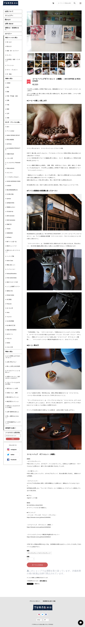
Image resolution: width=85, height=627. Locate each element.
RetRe (8, 343)
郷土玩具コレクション (13, 397)
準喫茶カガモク (11, 207)
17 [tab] (46, 71)
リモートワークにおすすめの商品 (12, 383)
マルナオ (9, 316)
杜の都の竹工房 (11, 325)
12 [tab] (61, 63)
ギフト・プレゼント (12, 69)
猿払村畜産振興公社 (12, 190)
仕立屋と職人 (10, 194)
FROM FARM (10, 295)
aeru (8, 126)
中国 (8, 104)
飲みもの (9, 46)
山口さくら (10, 334)
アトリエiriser (10, 131)
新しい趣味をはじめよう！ (12, 416)
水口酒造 (9, 299)
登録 (13, 439)
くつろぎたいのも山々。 (13, 177)
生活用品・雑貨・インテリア (12, 60)
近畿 (8, 100)
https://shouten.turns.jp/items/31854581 (39, 517)
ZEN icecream (10, 215)
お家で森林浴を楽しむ (13, 411)
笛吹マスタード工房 (12, 282)
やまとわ (9, 338)
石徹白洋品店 (10, 154)
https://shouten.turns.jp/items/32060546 (39, 527)
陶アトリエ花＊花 (11, 241)
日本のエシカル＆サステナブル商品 (12, 406)
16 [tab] (38, 71)
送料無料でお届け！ (10, 428)
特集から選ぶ (9, 351)
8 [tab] (30, 63)
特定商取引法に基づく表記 (49, 601)
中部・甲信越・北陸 (12, 96)
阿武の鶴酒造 (10, 139)
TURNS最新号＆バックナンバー (13, 422)
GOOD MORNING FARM (13, 181)
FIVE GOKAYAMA (12, 278)
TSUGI (8, 228)
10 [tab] (46, 63)
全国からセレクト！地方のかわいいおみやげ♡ (12, 377)
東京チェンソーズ (11, 246)
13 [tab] (69, 63)
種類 (28, 550)
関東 (8, 91)
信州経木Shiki (10, 203)
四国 (8, 109)
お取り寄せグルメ (11, 362)
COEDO (9, 185)
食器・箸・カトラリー (13, 50)
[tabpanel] (54, 31)
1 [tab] (30, 56)
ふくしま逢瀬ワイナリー (13, 286)
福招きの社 (10, 291)
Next (80, 31)
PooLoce (9, 303)
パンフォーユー (11, 269)
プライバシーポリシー (35, 601)
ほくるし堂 (10, 308)
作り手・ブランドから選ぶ (12, 122)
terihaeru (9, 237)
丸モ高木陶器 (10, 321)
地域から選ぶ (9, 78)
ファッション (10, 65)
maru (8, 312)
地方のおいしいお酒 (12, 388)
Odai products (10, 168)
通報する (37, 583)
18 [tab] (53, 71)
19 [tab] (61, 71)
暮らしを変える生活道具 (13, 366)
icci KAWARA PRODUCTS (12, 148)
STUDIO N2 (10, 211)
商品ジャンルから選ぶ (11, 37)
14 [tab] (76, 63)
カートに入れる (37, 565)
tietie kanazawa (11, 220)
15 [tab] (30, 71)
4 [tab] (53, 56)
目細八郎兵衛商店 (11, 329)
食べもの (9, 42)
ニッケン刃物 (10, 256)
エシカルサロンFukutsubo (12, 163)
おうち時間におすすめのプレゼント (12, 356)
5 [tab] (61, 56)
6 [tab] (69, 56)
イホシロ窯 (10, 158)
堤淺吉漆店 (10, 233)
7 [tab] (76, 56)
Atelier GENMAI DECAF (13, 135)
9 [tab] (38, 63)
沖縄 (8, 117)
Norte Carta (10, 260)
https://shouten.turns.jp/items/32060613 (39, 537)
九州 (8, 113)
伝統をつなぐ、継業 (12, 392)
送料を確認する (43, 580)
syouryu (9, 198)
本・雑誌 (9, 74)
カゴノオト (10, 172)
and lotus (9, 144)
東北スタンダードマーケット (12, 251)
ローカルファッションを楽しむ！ (12, 371)
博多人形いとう (11, 265)
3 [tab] (46, 56)
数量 (28, 556)
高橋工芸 (9, 224)
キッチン (9, 55)
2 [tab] (38, 56)
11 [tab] (53, 63)
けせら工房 (10, 347)
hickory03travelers (12, 273)
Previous (28, 31)
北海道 (8, 83)
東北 (8, 87)
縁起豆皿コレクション (13, 401)
